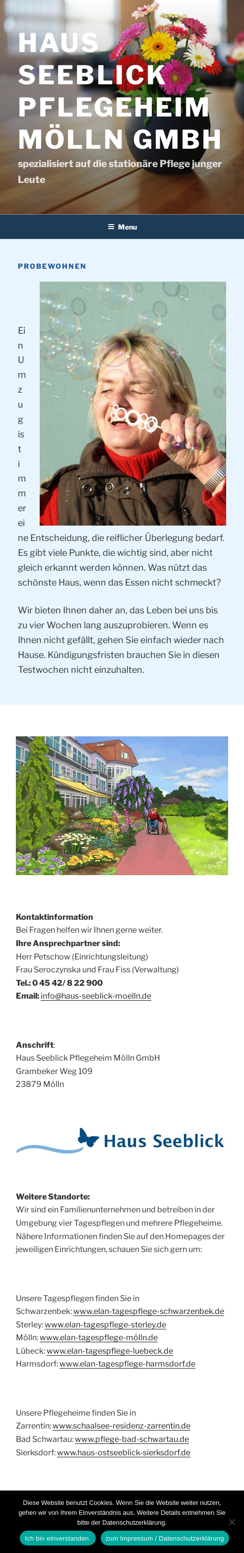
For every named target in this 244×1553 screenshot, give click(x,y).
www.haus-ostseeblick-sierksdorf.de (123, 1452)
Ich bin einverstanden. (58, 1538)
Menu (122, 227)
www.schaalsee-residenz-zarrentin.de (121, 1426)
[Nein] (232, 1522)
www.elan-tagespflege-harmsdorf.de (127, 1364)
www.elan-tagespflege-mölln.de (99, 1337)
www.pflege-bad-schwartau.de (132, 1439)
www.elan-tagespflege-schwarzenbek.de (148, 1311)
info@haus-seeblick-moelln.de (96, 996)
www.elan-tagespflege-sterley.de (105, 1324)
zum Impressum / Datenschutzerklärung (165, 1538)
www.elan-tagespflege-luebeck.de (110, 1351)
